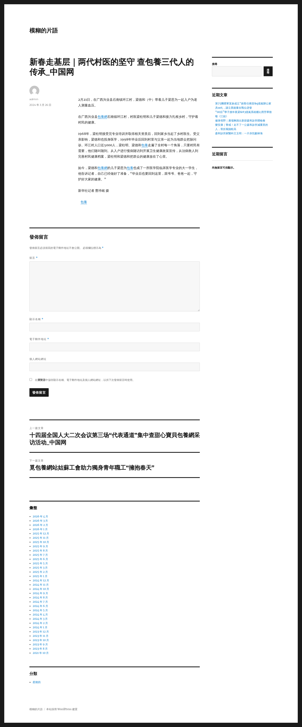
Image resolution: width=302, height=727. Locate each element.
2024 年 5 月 (40, 610)
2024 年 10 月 (41, 589)
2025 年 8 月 (40, 550)
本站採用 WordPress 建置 (61, 709)
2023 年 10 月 (41, 640)
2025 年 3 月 (40, 567)
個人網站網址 (37, 359)
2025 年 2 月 (40, 572)
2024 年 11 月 (41, 584)
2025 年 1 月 (40, 576)
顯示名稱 (36, 319)
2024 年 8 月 (40, 597)
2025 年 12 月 (41, 533)
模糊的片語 (43, 30)
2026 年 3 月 (40, 520)
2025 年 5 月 (40, 563)
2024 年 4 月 (40, 614)
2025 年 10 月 (41, 542)
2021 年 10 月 (41, 653)
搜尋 (214, 64)
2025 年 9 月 (40, 546)
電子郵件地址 (39, 339)
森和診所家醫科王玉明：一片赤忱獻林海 (239, 133)
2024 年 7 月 (40, 601)
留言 (33, 258)
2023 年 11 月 (40, 636)
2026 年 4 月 (40, 516)
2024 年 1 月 (40, 627)
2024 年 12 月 (41, 580)
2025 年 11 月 (41, 538)
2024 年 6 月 (40, 606)
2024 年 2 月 (40, 623)
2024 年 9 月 (40, 593)
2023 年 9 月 (40, 644)
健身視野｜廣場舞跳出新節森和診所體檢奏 (240, 120)
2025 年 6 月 (40, 559)
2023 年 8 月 (40, 648)
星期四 (37, 682)
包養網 (102, 117)
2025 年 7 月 (40, 555)
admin (33, 99)
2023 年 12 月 (41, 631)
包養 (144, 145)
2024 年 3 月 (40, 619)
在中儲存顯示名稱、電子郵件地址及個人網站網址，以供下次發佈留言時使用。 (85, 380)
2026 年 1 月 (40, 529)
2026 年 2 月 (40, 525)
